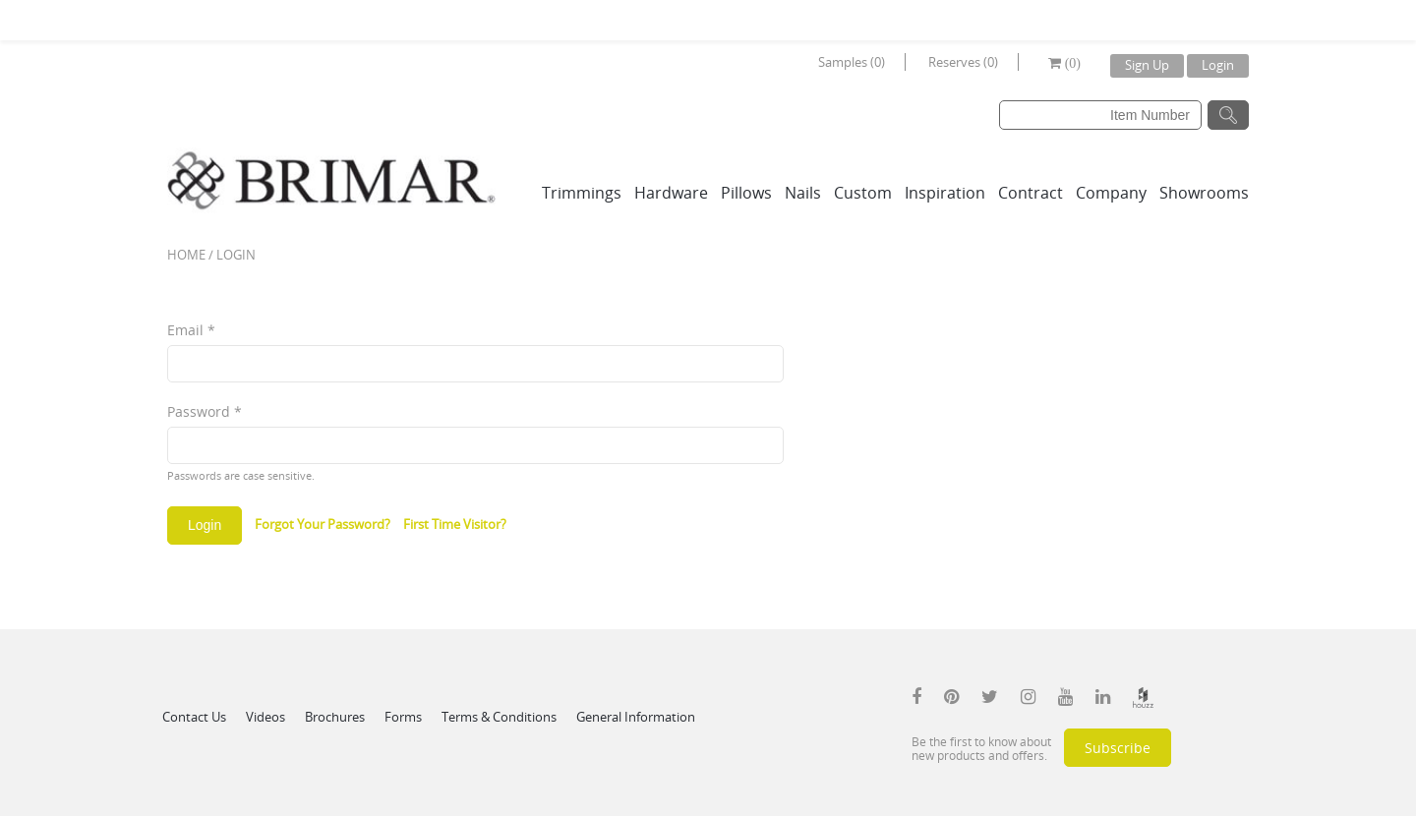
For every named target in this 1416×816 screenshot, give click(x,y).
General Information (635, 717)
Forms (403, 717)
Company (1111, 193)
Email (191, 330)
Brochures (335, 717)
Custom (863, 193)
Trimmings (581, 193)
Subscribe (1117, 747)
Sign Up (1147, 65)
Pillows (746, 193)
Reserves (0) (963, 62)
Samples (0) (851, 62)
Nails (803, 193)
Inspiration (945, 193)
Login (1218, 65)
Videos (265, 717)
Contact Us (194, 717)
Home (186, 254)
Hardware (671, 193)
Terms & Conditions (499, 717)
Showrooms (1204, 193)
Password (204, 411)
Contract (1030, 193)
